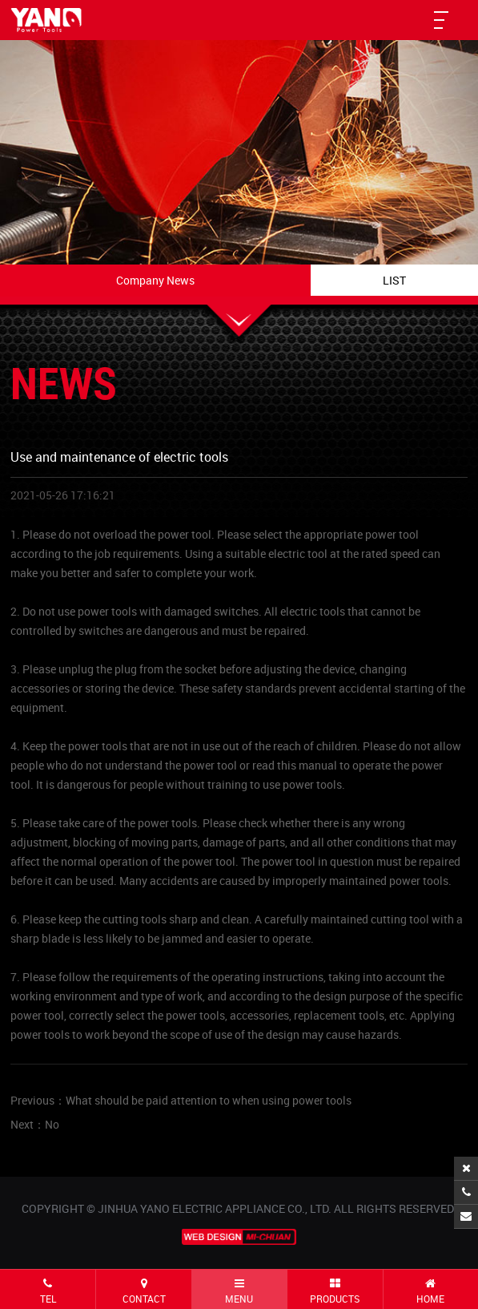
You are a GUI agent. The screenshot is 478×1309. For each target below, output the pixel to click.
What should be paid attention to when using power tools (208, 1100)
